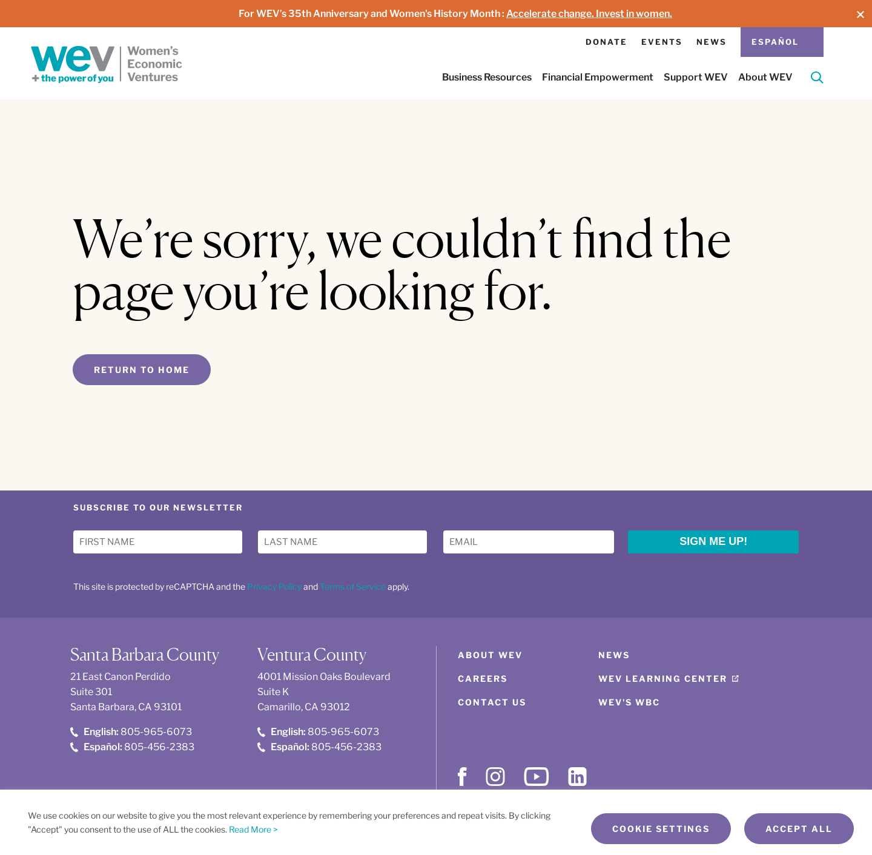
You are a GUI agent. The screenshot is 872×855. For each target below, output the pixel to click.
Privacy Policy (274, 586)
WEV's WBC (629, 702)
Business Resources (487, 77)
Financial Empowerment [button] (597, 77)
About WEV (490, 655)
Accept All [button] (799, 829)
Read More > (253, 829)
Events (661, 42)
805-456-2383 (132, 747)
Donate (606, 42)
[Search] (817, 79)
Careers (482, 678)
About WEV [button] (765, 77)
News (711, 42)
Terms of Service (353, 586)
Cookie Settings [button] (661, 829)
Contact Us (492, 702)
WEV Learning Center (662, 678)
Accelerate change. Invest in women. (589, 13)
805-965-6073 (131, 732)
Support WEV (696, 77)
